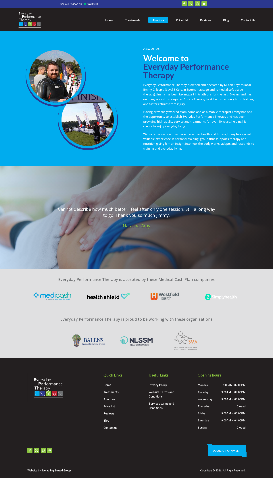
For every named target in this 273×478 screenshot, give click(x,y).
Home (109, 20)
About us (158, 20)
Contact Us (248, 20)
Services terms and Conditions (161, 406)
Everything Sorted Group (56, 471)
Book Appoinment (226, 450)
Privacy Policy (158, 385)
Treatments (132, 20)
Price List (182, 20)
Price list (109, 406)
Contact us (110, 428)
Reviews (205, 20)
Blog (226, 20)
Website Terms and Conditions (161, 394)
